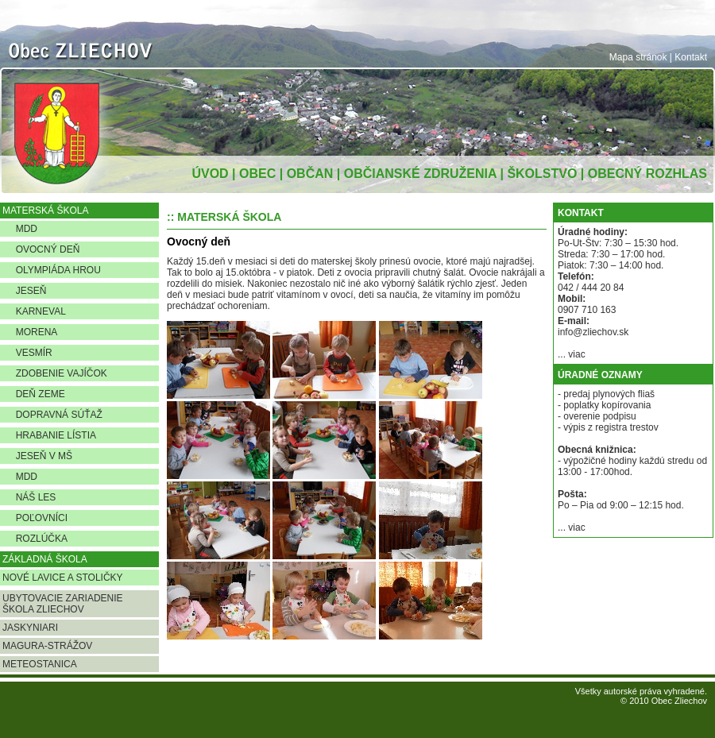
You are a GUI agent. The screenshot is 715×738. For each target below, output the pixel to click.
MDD (19, 228)
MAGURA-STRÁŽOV (47, 645)
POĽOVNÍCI (35, 518)
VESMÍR (27, 352)
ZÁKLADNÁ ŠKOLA (44, 559)
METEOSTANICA (39, 664)
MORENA (29, 332)
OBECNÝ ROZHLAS (647, 173)
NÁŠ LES (29, 497)
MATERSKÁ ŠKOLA (45, 210)
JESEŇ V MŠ (37, 456)
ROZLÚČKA (35, 538)
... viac (572, 354)
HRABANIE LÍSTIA (49, 435)
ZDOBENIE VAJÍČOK (54, 373)
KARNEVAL (34, 311)
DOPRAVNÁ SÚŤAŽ (52, 414)
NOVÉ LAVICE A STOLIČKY (62, 577)
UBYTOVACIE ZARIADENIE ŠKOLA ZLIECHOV (62, 604)
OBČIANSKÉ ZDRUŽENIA (420, 173)
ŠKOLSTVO (542, 173)
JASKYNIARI (30, 627)
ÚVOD (209, 173)
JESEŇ (24, 290)
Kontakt (690, 57)
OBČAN (310, 173)
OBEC (257, 173)
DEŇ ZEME (33, 394)
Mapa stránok (638, 57)
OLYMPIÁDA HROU (51, 270)
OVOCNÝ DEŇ (40, 249)
